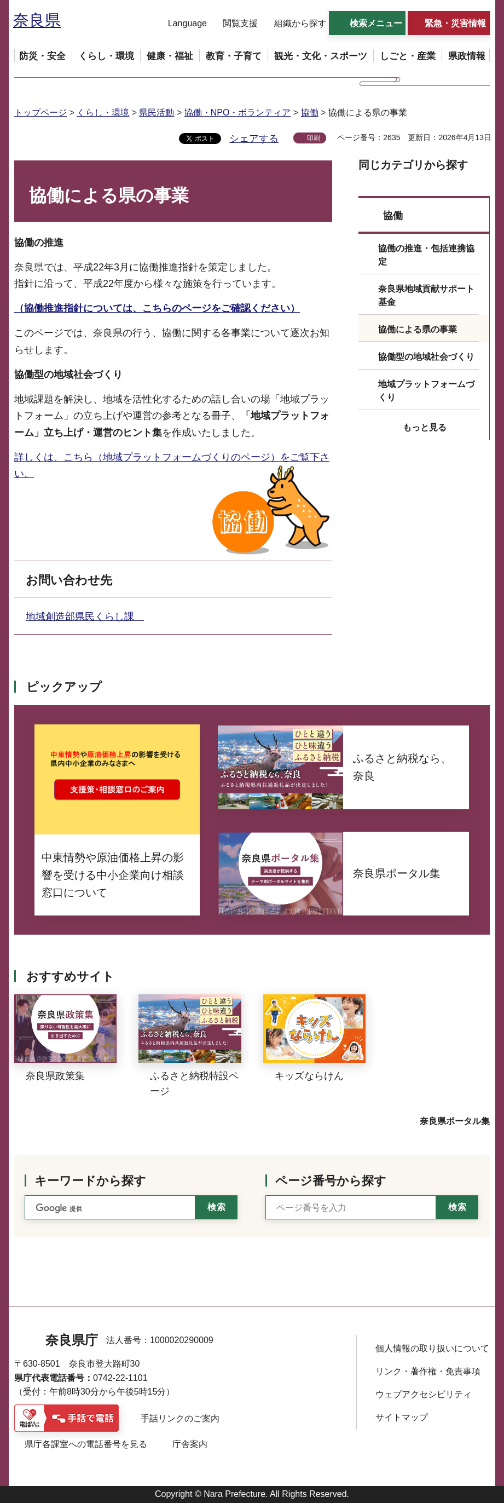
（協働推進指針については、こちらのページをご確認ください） (157, 308)
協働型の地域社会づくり (426, 356)
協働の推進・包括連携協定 (426, 255)
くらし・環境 (103, 112)
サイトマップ (401, 1417)
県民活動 (156, 112)
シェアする (254, 138)
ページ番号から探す (330, 1181)
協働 (309, 112)
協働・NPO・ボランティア (237, 112)
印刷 (313, 138)
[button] (180, 23)
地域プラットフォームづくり (426, 390)
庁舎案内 (189, 1444)
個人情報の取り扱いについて (432, 1348)
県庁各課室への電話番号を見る (86, 1444)
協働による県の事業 (417, 329)
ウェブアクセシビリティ (423, 1394)
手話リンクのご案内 (180, 1418)
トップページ (40, 112)
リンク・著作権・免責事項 (427, 1371)
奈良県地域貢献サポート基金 (426, 295)
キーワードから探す (90, 1181)
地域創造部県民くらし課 (85, 616)
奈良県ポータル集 (455, 1121)
